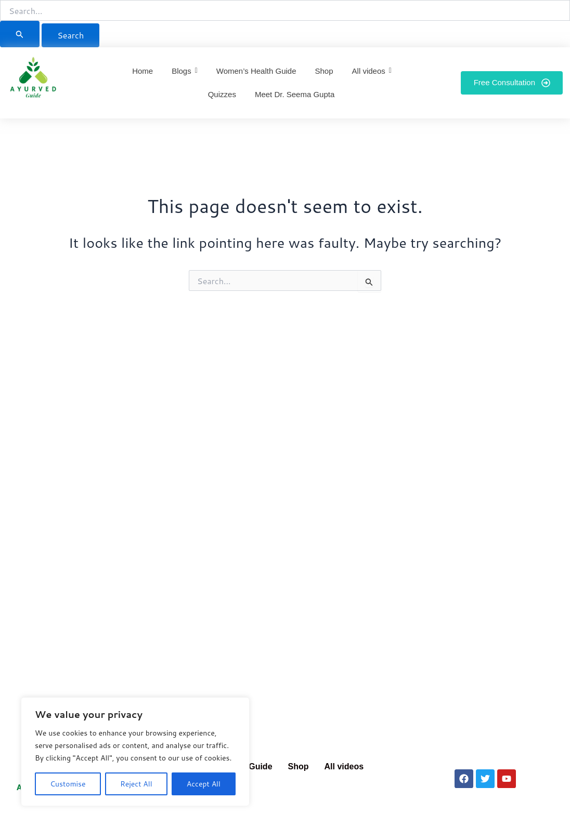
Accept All (204, 784)
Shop (298, 766)
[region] (135, 751)
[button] (347, 767)
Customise (67, 784)
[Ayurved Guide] (33, 80)
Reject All (136, 784)
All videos (344, 766)
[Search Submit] (20, 34)
